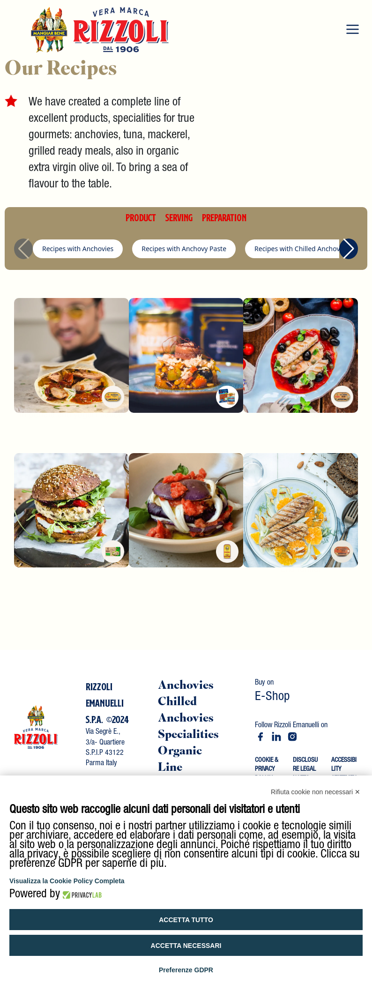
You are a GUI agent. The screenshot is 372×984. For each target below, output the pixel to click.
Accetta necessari (186, 945)
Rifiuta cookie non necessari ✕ (315, 792)
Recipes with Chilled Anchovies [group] (301, 248)
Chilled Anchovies (186, 710)
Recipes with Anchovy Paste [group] (183, 248)
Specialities (188, 735)
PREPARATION (224, 217)
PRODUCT (141, 217)
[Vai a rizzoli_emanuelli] (292, 736)
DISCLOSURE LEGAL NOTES (305, 769)
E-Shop (272, 697)
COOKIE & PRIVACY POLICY (266, 769)
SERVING (179, 217)
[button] (348, 249)
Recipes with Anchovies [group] (77, 248)
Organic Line (180, 760)
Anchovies (186, 686)
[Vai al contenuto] (36, 726)
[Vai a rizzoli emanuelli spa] (276, 736)
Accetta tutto (186, 920)
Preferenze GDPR (186, 970)
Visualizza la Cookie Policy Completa (67, 881)
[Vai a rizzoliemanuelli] (260, 736)
